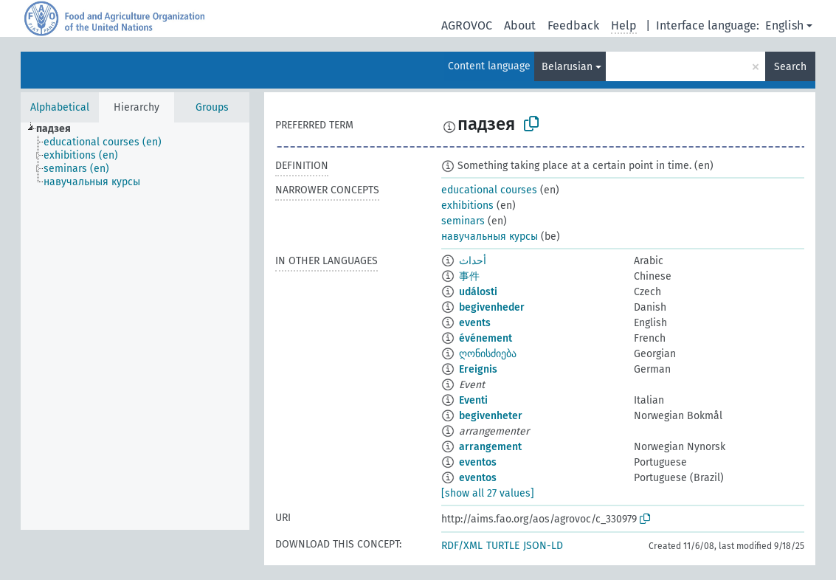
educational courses (489, 190)
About (520, 25)
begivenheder (492, 307)
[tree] (135, 326)
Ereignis (478, 369)
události (478, 292)
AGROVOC (466, 25)
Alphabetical (59, 107)
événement (485, 338)
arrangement (490, 447)
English (784, 25)
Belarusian (567, 67)
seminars (463, 221)
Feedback (573, 25)
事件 (469, 276)
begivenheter (490, 416)
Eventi (473, 400)
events (475, 323)
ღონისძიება (488, 354)
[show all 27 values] (487, 493)
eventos (478, 462)
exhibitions (467, 205)
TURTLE (502, 545)
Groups (212, 107)
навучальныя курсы (489, 236)
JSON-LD (543, 545)
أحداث (472, 261)
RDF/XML (462, 545)
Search (790, 67)
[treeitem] (59, 129)
